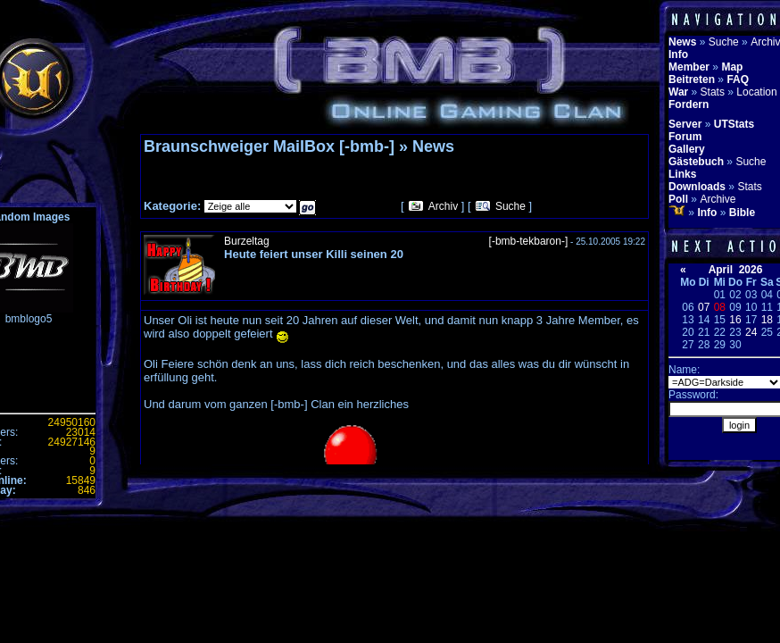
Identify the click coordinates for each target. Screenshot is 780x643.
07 (703, 307)
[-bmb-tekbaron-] (528, 241)
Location (756, 92)
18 (767, 319)
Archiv (443, 206)
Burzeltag (247, 241)
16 (735, 319)
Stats (713, 92)
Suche (510, 206)
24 (751, 332)
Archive (717, 199)
